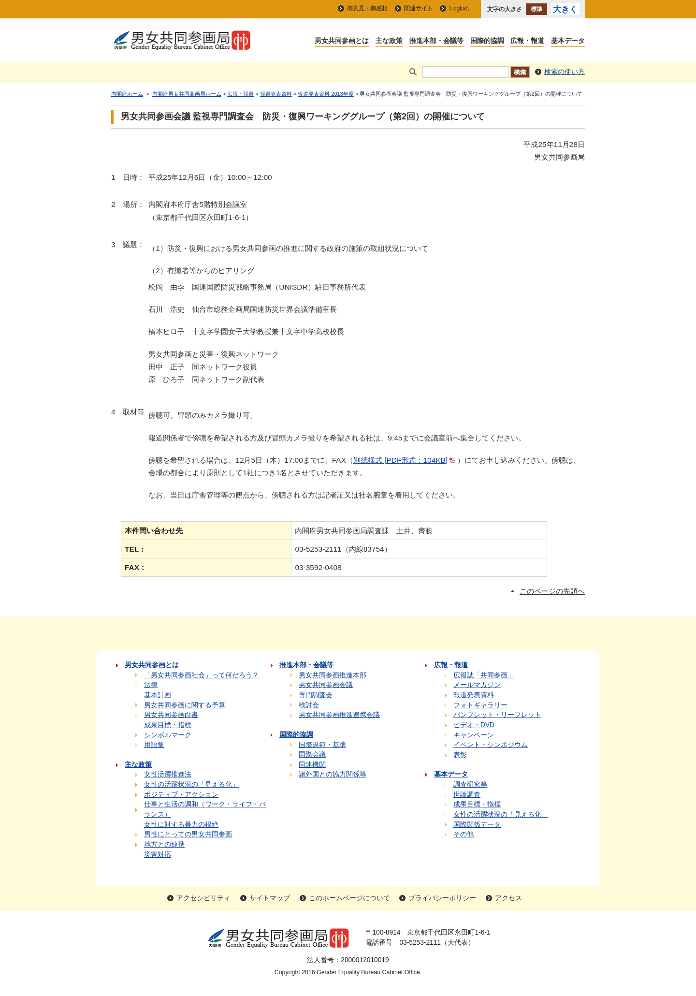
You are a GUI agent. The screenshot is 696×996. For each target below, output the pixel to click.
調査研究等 (470, 784)
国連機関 (312, 764)
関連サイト (418, 8)
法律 (151, 684)
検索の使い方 (564, 71)
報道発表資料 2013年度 (326, 94)
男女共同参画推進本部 (332, 675)
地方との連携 (164, 844)
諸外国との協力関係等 (332, 774)
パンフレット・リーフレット (497, 714)
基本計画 (157, 695)
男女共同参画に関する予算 (184, 705)
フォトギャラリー (480, 705)
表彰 (460, 755)
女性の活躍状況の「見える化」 (191, 784)
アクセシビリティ (203, 898)
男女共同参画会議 (326, 684)
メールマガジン (477, 684)
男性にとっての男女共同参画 (188, 834)
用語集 (154, 744)
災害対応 (157, 854)
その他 (463, 834)
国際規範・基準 (322, 744)
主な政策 (389, 41)
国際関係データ (477, 824)
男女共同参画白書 (171, 714)
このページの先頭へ (552, 591)
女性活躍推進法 (167, 774)
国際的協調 (487, 41)
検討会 (309, 705)
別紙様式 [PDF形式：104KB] (405, 460)
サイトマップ (269, 898)
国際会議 (312, 754)
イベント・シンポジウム (490, 744)
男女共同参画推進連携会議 (339, 714)
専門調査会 (316, 695)
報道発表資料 (276, 94)
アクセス (508, 898)
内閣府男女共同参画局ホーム (186, 94)
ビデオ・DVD (473, 725)
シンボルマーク (167, 735)
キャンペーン (473, 735)
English (459, 8)
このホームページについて (349, 898)
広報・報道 (527, 41)
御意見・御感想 (367, 8)
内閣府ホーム (127, 94)
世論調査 (466, 794)
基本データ (568, 41)
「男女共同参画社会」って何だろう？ (201, 675)
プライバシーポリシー (442, 898)
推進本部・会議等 (436, 41)
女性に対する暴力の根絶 (181, 824)
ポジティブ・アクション (181, 794)
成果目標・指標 (167, 725)
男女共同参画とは (342, 41)
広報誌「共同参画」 (483, 675)
